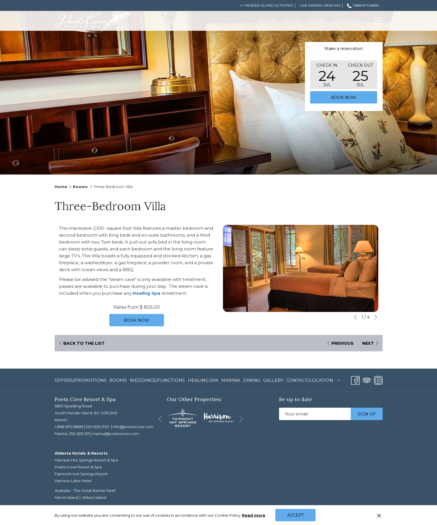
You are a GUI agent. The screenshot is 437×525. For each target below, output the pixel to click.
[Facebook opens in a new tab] (355, 379)
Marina (230, 380)
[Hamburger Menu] (376, 21)
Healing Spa (146, 293)
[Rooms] (209, 21)
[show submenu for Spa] (367, 21)
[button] (327, 74)
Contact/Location (309, 380)
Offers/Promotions (80, 380)
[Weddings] (289, 21)
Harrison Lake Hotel (73, 480)
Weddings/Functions (157, 380)
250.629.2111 (79, 433)
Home (61, 186)
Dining (251, 380)
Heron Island (66, 497)
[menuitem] (81, 380)
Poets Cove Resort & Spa (78, 467)
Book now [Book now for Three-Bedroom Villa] (136, 320)
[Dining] (259, 21)
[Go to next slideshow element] (375, 317)
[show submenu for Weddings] (308, 21)
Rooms (80, 186)
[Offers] (234, 21)
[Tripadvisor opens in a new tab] (366, 379)
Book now (343, 97)
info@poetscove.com (133, 426)
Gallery (273, 380)
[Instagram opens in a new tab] (378, 379)
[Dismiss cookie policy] (379, 515)
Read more (254, 515)
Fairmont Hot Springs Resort (81, 474)
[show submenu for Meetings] (345, 21)
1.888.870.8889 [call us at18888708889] (363, 5)
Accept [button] (295, 515)
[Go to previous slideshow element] (355, 317)
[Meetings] (326, 21)
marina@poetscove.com (115, 433)
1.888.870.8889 (69, 426)
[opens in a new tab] (183, 417)
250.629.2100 (97, 426)
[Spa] (356, 21)
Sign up (367, 414)
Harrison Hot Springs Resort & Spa (86, 460)
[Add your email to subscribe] (315, 414)
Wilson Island (94, 497)
